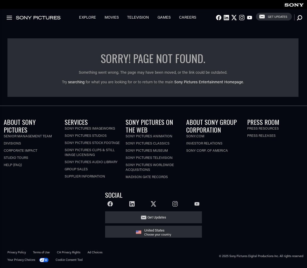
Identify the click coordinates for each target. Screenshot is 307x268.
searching (76, 81)
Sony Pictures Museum (147, 150)
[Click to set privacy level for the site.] (45, 259)
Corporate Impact (20, 150)
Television (138, 17)
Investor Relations (204, 143)
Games (164, 17)
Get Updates (277, 17)
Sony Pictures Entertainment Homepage (208, 81)
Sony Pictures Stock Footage (92, 142)
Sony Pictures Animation (149, 136)
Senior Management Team (28, 136)
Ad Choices (95, 252)
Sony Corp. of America (207, 150)
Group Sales (76, 169)
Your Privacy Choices (21, 260)
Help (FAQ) (13, 164)
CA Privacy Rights (68, 252)
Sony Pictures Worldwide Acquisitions (150, 167)
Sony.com (195, 136)
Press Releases (261, 135)
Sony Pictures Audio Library (91, 161)
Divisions (12, 143)
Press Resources (263, 128)
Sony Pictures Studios (86, 135)
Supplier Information (85, 176)
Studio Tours (16, 157)
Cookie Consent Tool (69, 260)
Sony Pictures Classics (147, 143)
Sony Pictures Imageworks (90, 128)
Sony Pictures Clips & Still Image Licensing (90, 152)
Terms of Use (41, 252)
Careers (187, 17)
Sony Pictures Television (149, 157)
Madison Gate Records (147, 176)
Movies (112, 17)
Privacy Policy (16, 252)
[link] (294, 4)
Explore (87, 17)
